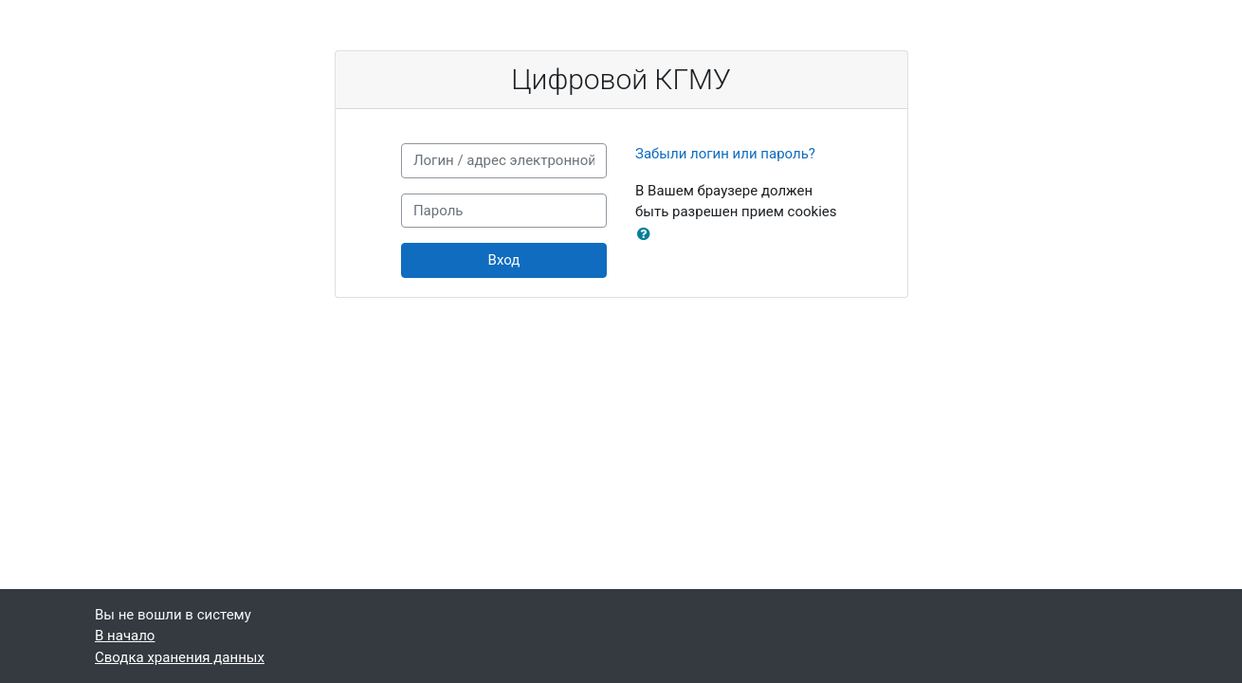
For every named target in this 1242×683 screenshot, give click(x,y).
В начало (125, 635)
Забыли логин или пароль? (725, 153)
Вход (504, 259)
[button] (647, 235)
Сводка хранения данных (180, 657)
